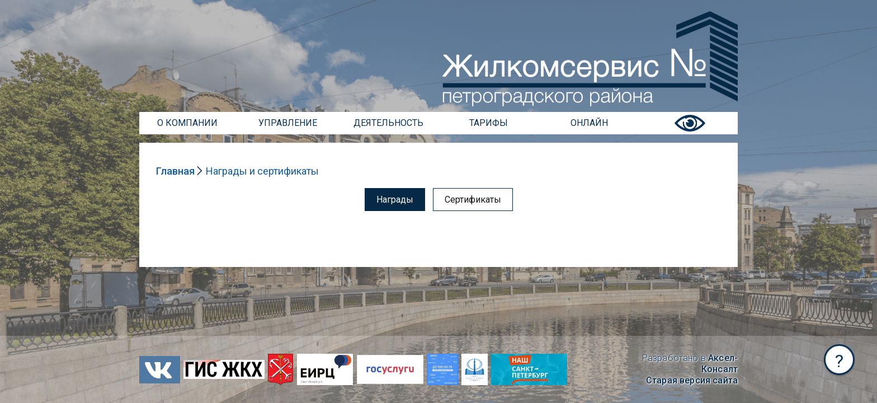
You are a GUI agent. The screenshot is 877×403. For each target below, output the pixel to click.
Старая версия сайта (692, 380)
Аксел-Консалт (719, 363)
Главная (175, 171)
